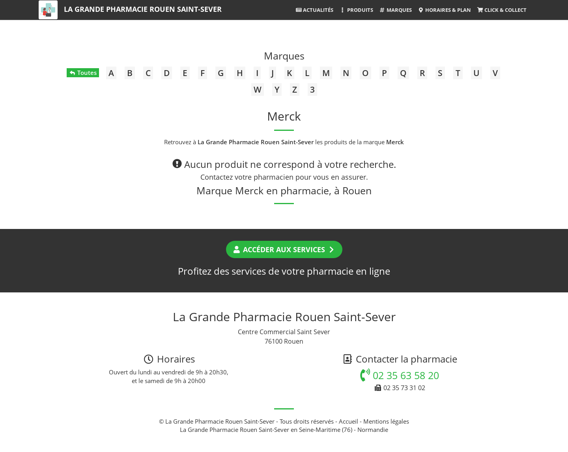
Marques (395, 9)
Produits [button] (356, 9)
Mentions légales (386, 421)
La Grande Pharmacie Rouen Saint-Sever (143, 9)
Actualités (314, 9)
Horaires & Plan (444, 9)
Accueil (348, 421)
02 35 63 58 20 (399, 375)
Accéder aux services (284, 249)
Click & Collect (502, 9)
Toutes (82, 72)
